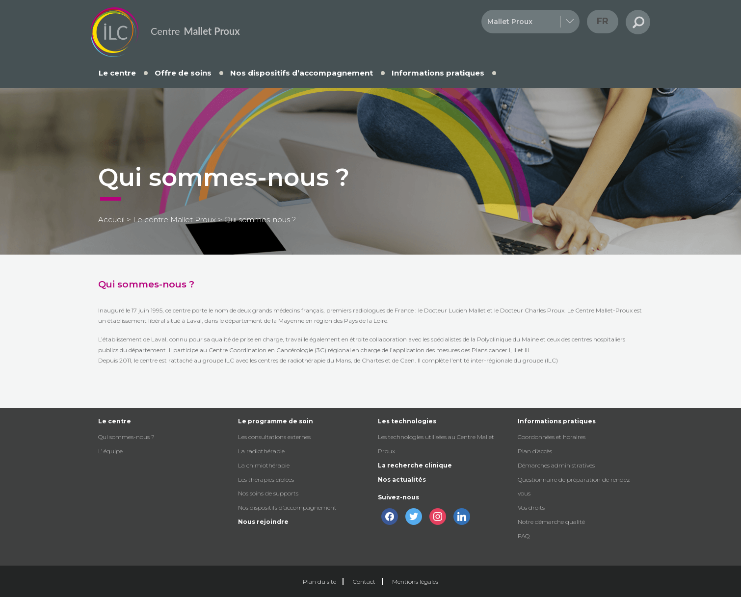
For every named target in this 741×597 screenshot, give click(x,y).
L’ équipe (110, 451)
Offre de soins (183, 73)
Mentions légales (415, 581)
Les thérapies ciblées (266, 479)
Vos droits (531, 507)
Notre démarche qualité (551, 521)
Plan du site (319, 581)
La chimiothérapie (264, 465)
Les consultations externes (274, 437)
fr (603, 21)
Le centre (117, 73)
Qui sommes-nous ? (126, 437)
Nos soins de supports (268, 493)
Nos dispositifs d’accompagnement (301, 73)
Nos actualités (402, 479)
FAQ (523, 536)
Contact (364, 581)
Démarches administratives (556, 465)
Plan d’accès (535, 451)
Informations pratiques (438, 73)
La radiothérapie (261, 451)
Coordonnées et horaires (551, 437)
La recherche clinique (415, 465)
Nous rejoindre (263, 521)
